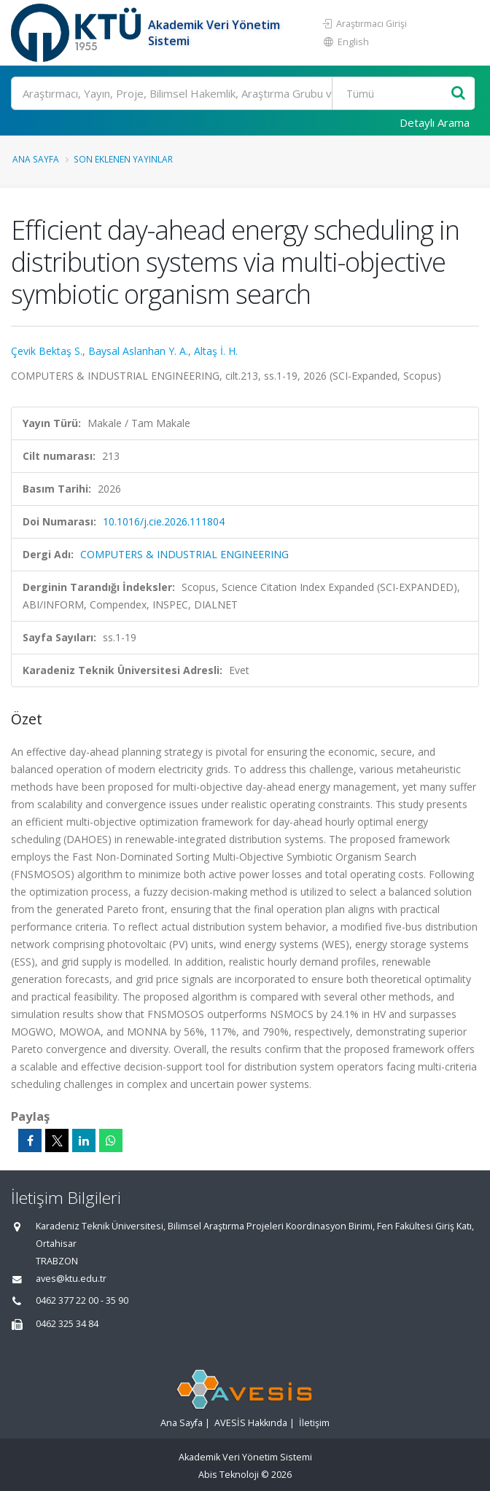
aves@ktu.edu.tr (71, 1278)
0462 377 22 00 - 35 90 (82, 1300)
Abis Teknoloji (228, 1474)
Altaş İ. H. (216, 351)
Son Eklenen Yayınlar (123, 159)
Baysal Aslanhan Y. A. (138, 351)
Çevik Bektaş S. (46, 351)
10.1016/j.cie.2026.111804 (164, 521)
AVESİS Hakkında (250, 1423)
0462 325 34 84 (67, 1324)
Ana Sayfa (35, 159)
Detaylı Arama (435, 122)
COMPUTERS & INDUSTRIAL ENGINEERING (184, 554)
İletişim (314, 1423)
